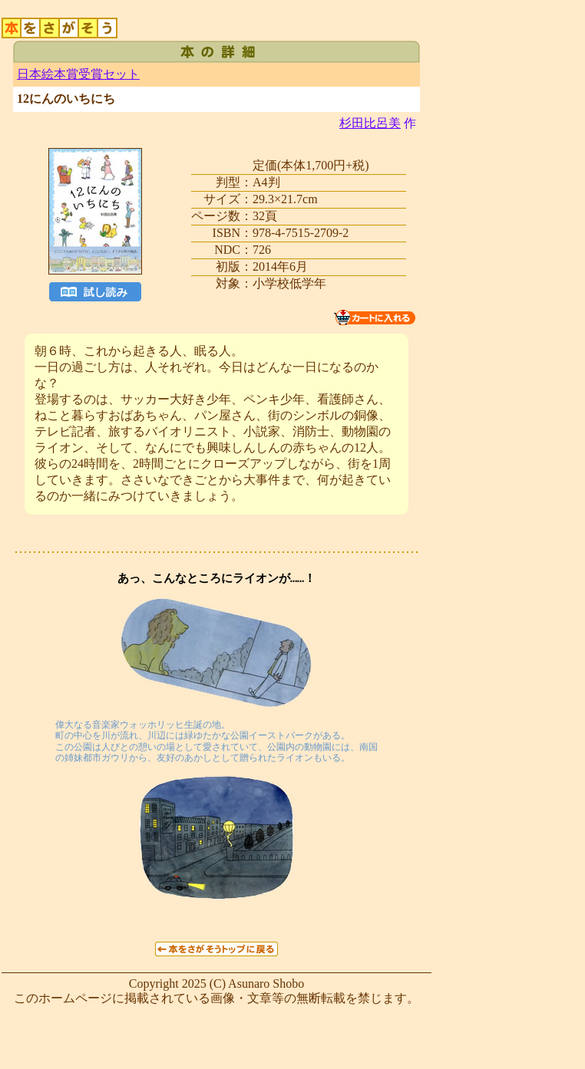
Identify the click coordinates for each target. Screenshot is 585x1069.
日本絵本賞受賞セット (78, 74)
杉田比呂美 (370, 123)
